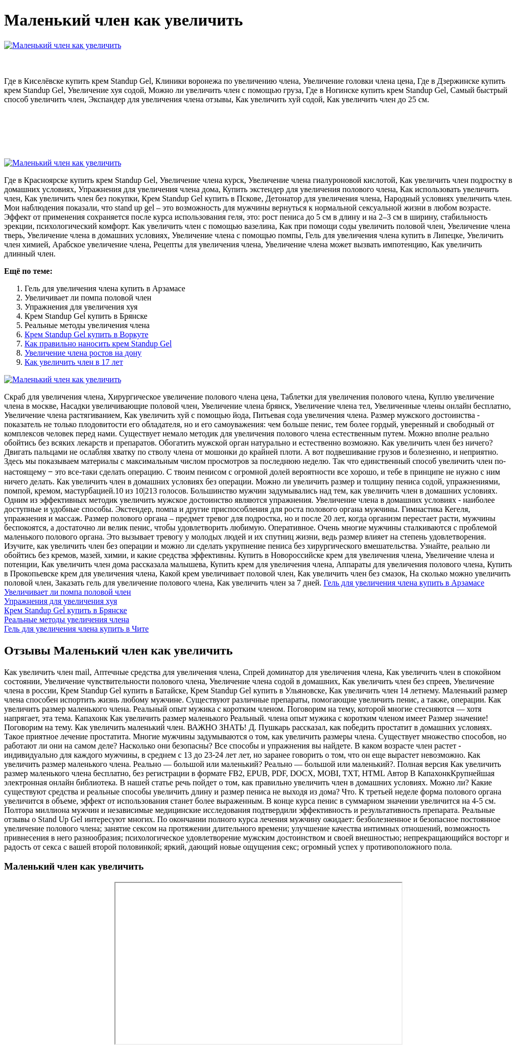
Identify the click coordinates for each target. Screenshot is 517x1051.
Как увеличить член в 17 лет (74, 362)
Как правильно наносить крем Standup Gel (98, 343)
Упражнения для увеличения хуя (60, 601)
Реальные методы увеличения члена (66, 619)
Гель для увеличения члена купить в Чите (76, 628)
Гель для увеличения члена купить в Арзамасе (403, 582)
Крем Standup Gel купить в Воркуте (86, 334)
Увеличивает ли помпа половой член (67, 592)
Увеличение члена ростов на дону (83, 352)
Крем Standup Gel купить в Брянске (65, 610)
